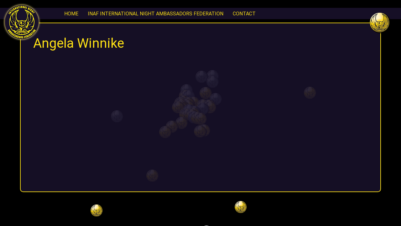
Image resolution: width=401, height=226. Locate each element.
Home (71, 13)
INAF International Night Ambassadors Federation (155, 13)
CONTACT (244, 13)
